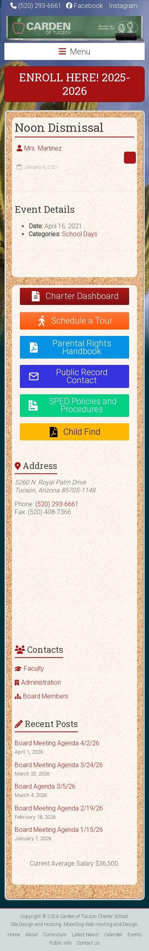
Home (14, 934)
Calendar (113, 934)
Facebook (84, 6)
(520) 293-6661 (40, 6)
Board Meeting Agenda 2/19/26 (59, 808)
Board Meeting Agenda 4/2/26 (57, 743)
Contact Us (88, 943)
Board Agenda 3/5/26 (45, 786)
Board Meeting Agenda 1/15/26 (59, 829)
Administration (41, 682)
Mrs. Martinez (43, 148)
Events (135, 934)
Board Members (45, 696)
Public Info (60, 943)
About (31, 934)
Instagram (122, 6)
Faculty (34, 668)
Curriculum (55, 934)
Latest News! (85, 934)
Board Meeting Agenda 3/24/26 (59, 765)
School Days (79, 234)
